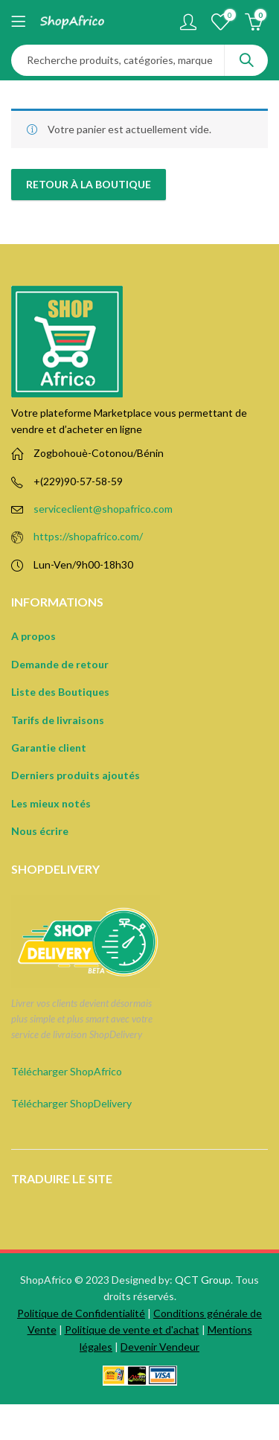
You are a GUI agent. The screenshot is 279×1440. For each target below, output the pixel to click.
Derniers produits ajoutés (75, 775)
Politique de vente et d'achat (132, 1329)
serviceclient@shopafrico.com (103, 508)
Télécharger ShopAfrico (66, 1071)
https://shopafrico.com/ (88, 536)
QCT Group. (204, 1279)
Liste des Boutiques (60, 691)
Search (246, 60)
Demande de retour (60, 664)
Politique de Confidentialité (81, 1313)
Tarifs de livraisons (57, 720)
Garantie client (48, 747)
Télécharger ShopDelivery (71, 1103)
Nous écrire (39, 831)
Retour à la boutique (88, 184)
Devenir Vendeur (160, 1346)
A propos (33, 636)
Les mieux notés (51, 803)
